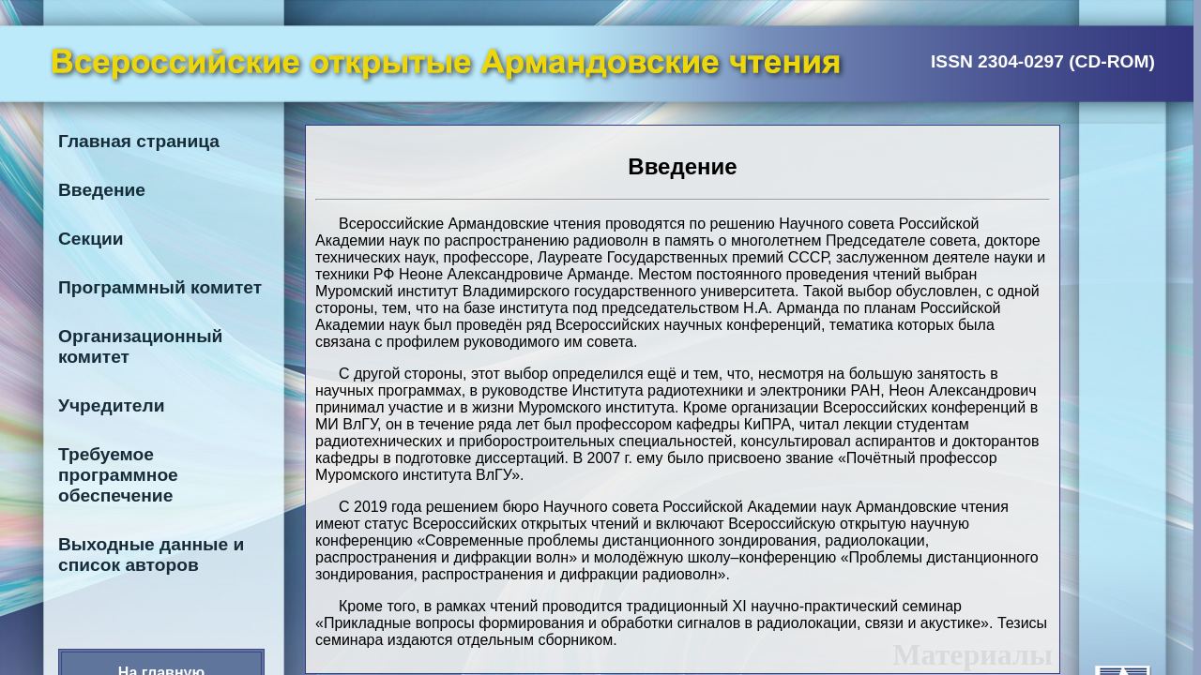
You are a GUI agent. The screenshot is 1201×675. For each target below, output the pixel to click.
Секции (91, 238)
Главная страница (139, 141)
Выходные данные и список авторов (151, 554)
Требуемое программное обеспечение (118, 474)
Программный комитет (160, 287)
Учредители (111, 405)
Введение (101, 190)
